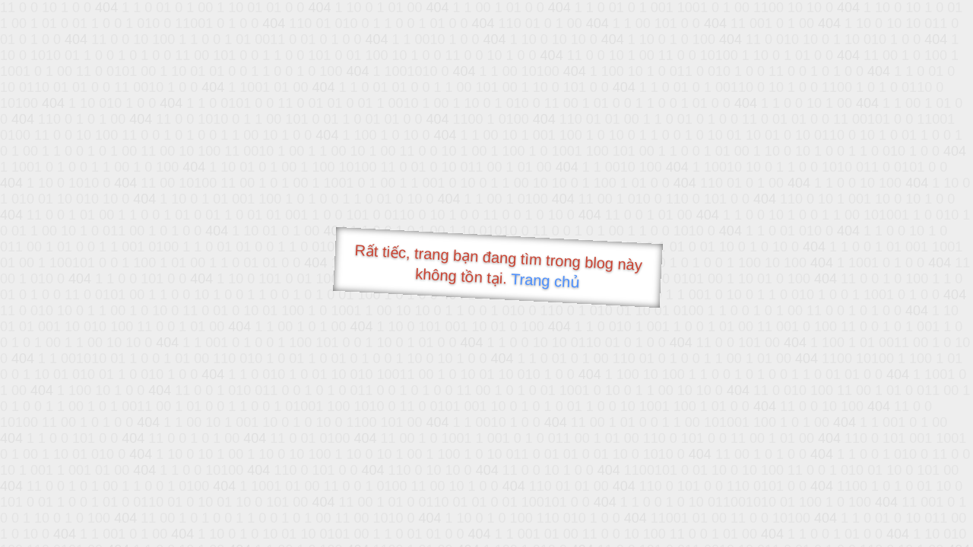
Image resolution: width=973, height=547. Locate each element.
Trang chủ (545, 280)
